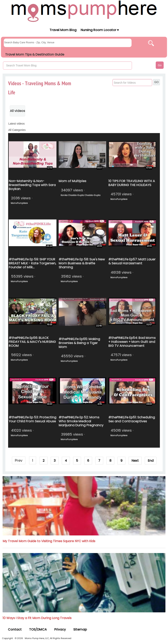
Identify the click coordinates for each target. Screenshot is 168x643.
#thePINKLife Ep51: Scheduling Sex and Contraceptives (131, 419)
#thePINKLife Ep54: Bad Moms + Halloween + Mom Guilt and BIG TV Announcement (132, 342)
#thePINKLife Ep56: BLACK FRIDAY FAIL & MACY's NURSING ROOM (32, 342)
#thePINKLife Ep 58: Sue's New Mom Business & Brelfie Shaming (82, 263)
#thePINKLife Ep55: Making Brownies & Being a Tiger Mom (79, 343)
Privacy (60, 629)
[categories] (84, 130)
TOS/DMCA (38, 629)
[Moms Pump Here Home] (84, 11)
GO (156, 82)
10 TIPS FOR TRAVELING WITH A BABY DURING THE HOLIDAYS (131, 183)
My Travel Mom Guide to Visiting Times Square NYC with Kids (49, 541)
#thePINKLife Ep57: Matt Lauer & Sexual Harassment (132, 261)
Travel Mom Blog (62, 30)
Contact (15, 629)
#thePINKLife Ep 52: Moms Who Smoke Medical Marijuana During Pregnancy (81, 421)
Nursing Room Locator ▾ (99, 30)
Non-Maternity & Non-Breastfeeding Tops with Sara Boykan (32, 185)
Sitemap (80, 629)
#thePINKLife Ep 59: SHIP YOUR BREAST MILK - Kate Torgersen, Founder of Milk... (32, 263)
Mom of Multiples (72, 181)
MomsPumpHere (19, 203)
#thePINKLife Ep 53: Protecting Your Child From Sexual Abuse (32, 419)
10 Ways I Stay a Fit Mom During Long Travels (37, 618)
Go (160, 65)
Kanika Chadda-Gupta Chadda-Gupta (80, 195)
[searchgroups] (68, 43)
